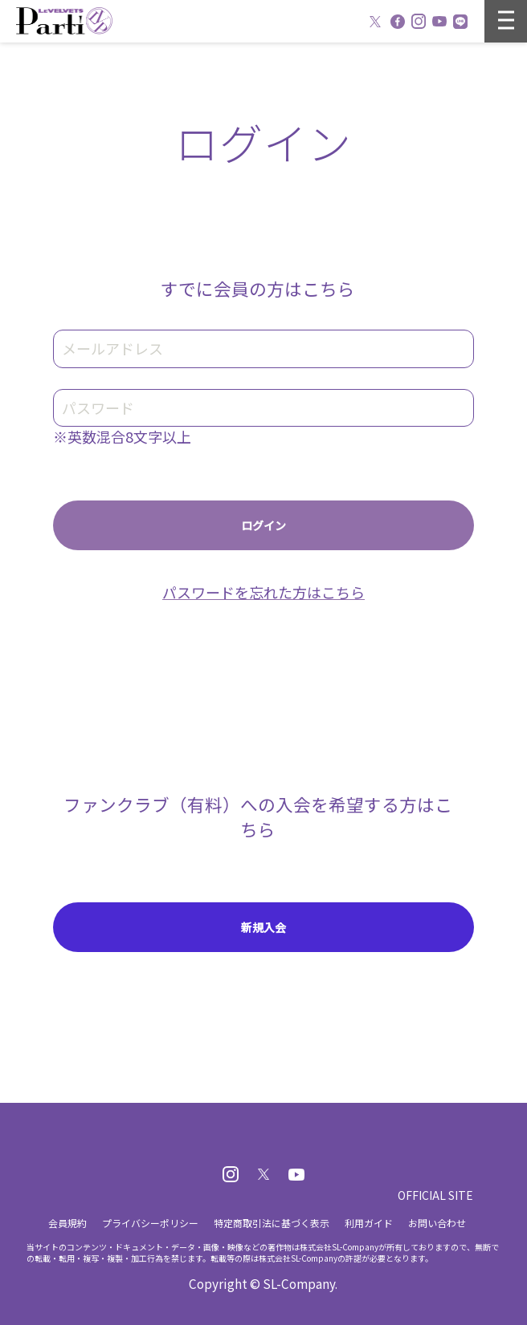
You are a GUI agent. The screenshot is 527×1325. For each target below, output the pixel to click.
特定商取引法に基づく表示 (271, 1223)
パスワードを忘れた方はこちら (263, 591)
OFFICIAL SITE (435, 1195)
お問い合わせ (437, 1223)
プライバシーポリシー (150, 1223)
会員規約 (67, 1223)
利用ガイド (369, 1223)
